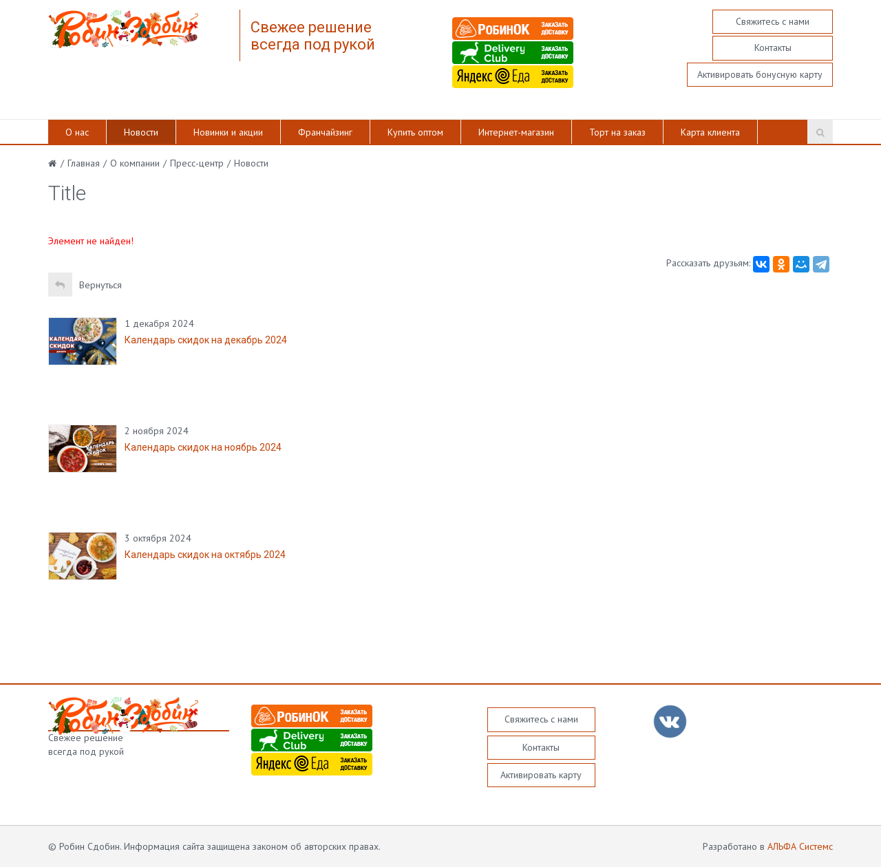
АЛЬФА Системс (800, 846)
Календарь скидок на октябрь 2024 (205, 554)
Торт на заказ (617, 132)
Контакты (773, 47)
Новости (141, 132)
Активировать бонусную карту (759, 74)
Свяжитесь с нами (772, 21)
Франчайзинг (325, 132)
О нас (77, 132)
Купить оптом (415, 132)
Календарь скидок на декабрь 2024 (206, 339)
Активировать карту (541, 775)
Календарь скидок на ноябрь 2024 (203, 447)
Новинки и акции (228, 132)
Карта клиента (710, 132)
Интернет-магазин (516, 132)
